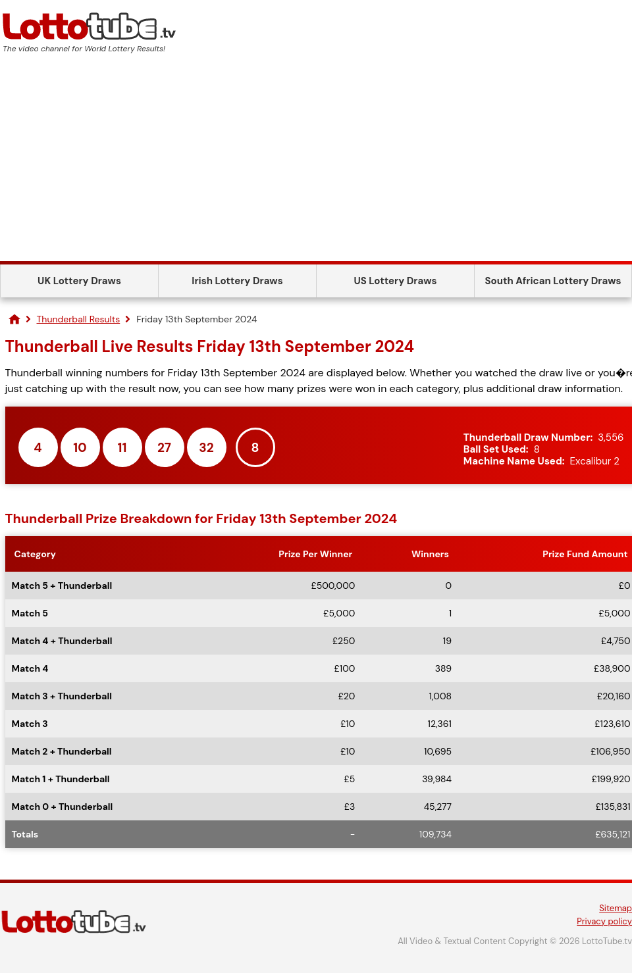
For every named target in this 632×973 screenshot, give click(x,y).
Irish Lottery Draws (237, 280)
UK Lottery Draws (79, 280)
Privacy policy (604, 921)
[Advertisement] (316, 162)
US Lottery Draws (395, 280)
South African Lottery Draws (553, 280)
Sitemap (615, 908)
